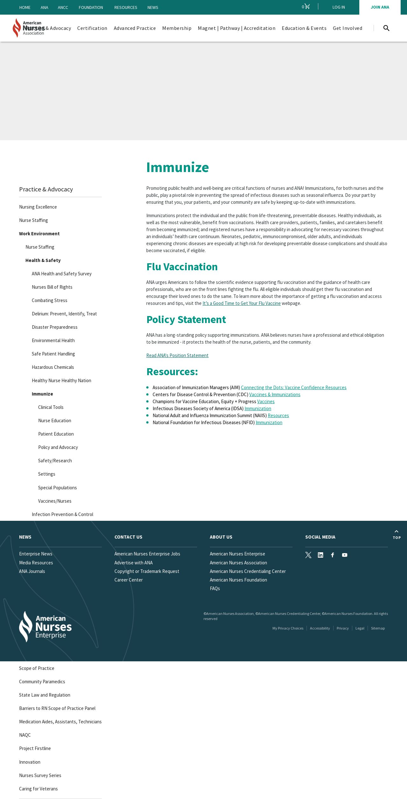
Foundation (91, 7)
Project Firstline (35, 748)
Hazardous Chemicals (53, 367)
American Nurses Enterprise (237, 554)
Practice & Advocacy (46, 189)
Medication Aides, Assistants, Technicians (60, 722)
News (153, 7)
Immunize (42, 394)
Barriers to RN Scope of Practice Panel (57, 708)
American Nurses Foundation (238, 580)
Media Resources (36, 563)
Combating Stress (49, 300)
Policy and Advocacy (58, 447)
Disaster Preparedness (55, 327)
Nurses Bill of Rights (52, 287)
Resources (125, 7)
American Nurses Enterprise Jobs (147, 554)
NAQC (25, 735)
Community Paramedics (42, 681)
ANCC (63, 7)
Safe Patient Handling (53, 354)
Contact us (128, 537)
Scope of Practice (36, 668)
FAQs (215, 588)
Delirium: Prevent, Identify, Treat (64, 314)
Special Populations (57, 488)
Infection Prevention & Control (62, 514)
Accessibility (320, 628)
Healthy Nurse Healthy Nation (61, 380)
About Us (221, 537)
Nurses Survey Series (40, 775)
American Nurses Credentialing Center (248, 571)
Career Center (128, 580)
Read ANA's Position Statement (177, 355)
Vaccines (266, 401)
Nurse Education (54, 420)
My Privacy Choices (287, 628)
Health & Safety (43, 260)
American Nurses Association (238, 563)
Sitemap (378, 628)
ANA (44, 7)
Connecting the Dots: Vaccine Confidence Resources (294, 387)
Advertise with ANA (133, 563)
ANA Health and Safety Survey (62, 274)
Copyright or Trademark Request (146, 571)
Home (25, 7)
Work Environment (39, 234)
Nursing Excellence (38, 207)
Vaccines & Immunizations (274, 394)
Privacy (343, 628)
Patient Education (56, 434)
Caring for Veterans (38, 789)
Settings (46, 474)
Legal (359, 628)
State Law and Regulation (44, 695)
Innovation (29, 762)
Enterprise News (35, 554)
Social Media (320, 537)
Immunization (258, 408)
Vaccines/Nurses (55, 501)
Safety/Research (55, 461)
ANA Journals (32, 571)
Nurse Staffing (33, 220)
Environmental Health (53, 340)
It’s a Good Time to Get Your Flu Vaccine (242, 303)
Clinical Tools (51, 407)
